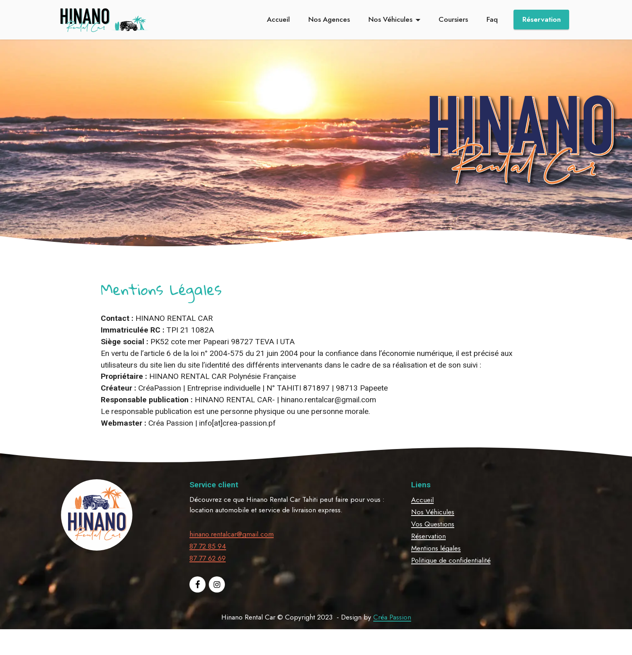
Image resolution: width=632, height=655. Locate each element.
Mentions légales (436, 566)
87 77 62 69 (207, 576)
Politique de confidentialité (451, 578)
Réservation (541, 19)
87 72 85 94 (207, 564)
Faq (492, 19)
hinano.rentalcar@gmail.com (231, 552)
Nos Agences (329, 19)
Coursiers (453, 19)
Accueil (278, 19)
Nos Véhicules (390, 19)
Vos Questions (432, 541)
